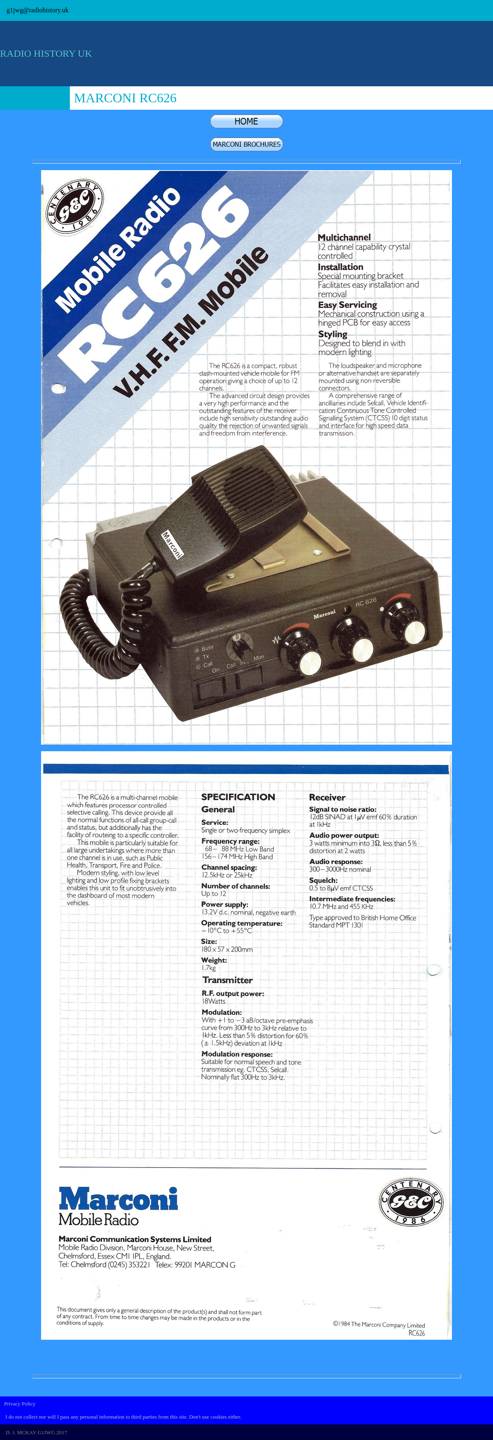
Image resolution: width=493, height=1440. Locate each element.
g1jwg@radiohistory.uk (38, 10)
